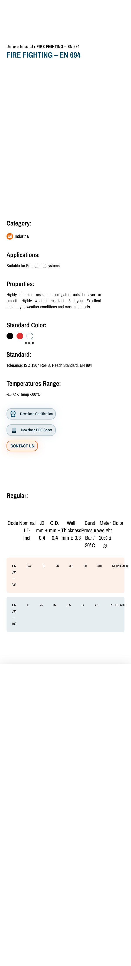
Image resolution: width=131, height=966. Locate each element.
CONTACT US (22, 446)
